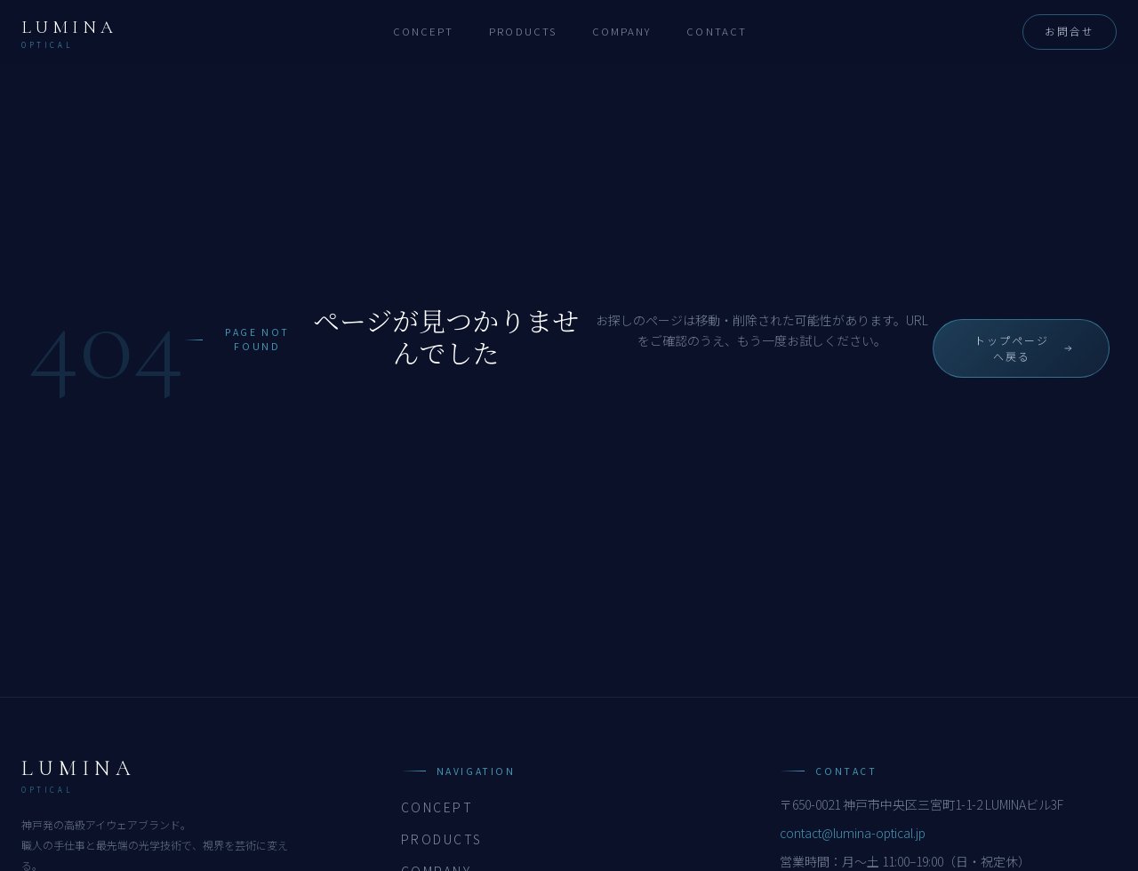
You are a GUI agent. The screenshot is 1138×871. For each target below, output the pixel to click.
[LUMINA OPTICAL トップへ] (69, 32)
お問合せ (1069, 31)
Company (622, 31)
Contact (716, 31)
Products (523, 31)
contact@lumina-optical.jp (853, 833)
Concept (423, 31)
